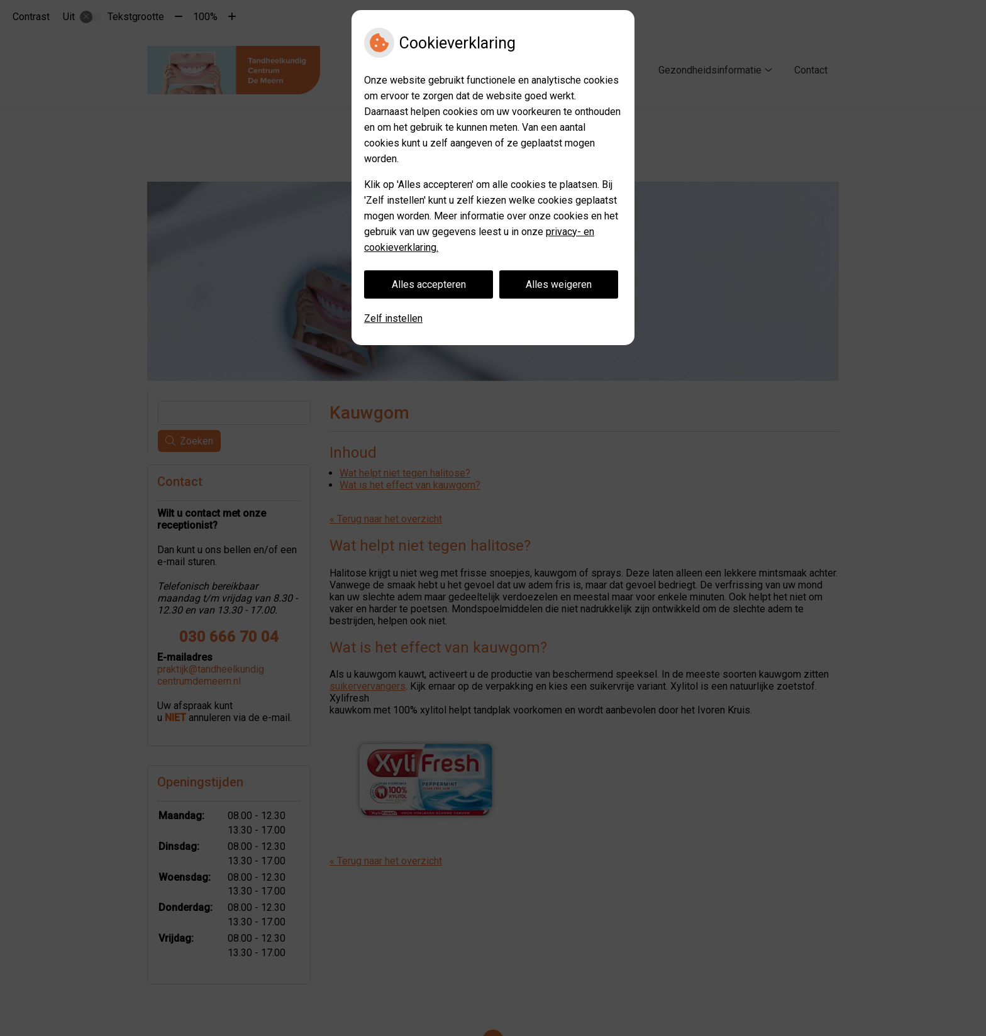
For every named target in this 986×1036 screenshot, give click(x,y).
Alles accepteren (429, 284)
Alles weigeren (559, 284)
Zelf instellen (393, 318)
